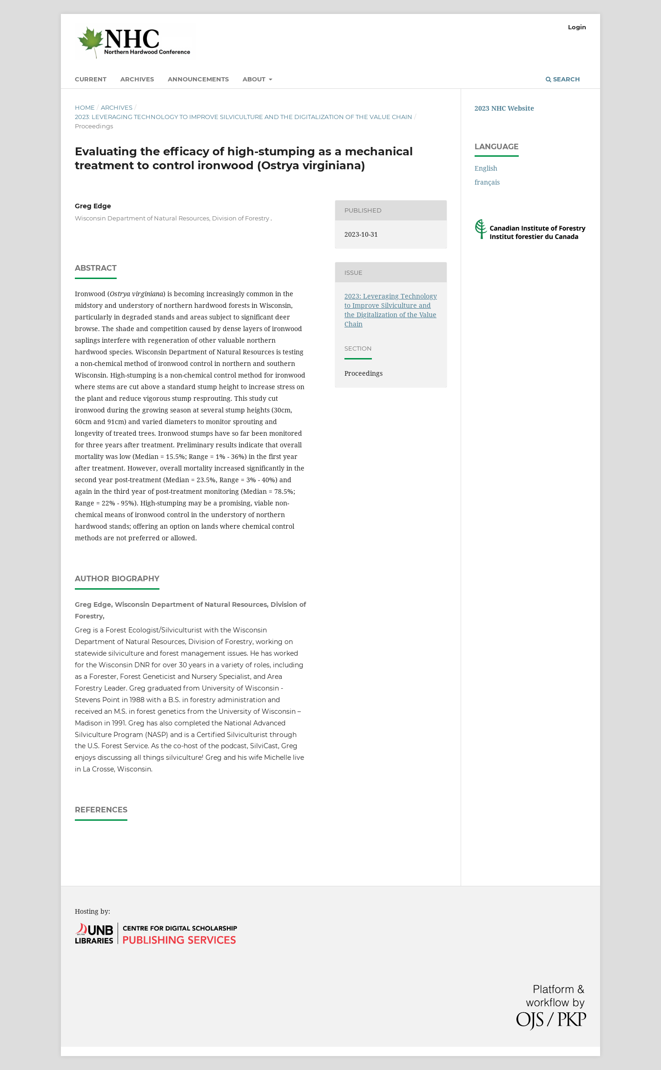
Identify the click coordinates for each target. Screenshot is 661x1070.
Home (85, 107)
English (486, 168)
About (255, 79)
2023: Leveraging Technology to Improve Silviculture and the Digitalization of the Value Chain (243, 116)
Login (577, 27)
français (487, 182)
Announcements (198, 79)
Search (563, 79)
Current (90, 79)
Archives (137, 79)
